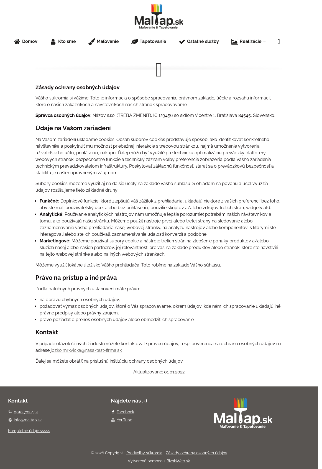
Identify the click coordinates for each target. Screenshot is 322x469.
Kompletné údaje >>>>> (29, 431)
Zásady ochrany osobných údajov (196, 453)
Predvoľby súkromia (144, 453)
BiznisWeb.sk (178, 461)
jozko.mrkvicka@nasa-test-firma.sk (86, 350)
